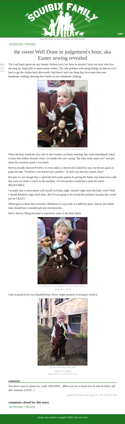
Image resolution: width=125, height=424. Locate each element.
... (120, 33)
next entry (31, 43)
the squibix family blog (63, 18)
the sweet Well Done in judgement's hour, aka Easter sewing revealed (62, 55)
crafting (68, 371)
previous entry (16, 43)
